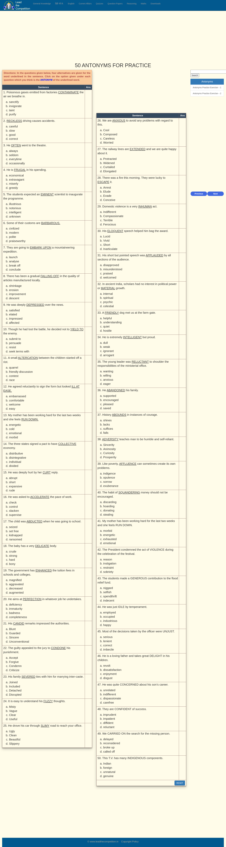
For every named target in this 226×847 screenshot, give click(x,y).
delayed (108, 739)
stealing (108, 514)
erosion (14, 290)
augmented (16, 592)
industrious (110, 620)
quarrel (13, 367)
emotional (15, 433)
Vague (13, 711)
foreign (107, 767)
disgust (107, 678)
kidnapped (15, 535)
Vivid (106, 240)
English (71, 3)
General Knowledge (42, 3)
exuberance (110, 486)
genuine (108, 776)
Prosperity (109, 457)
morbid (13, 437)
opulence (109, 477)
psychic (108, 302)
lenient (107, 641)
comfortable (16, 400)
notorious (15, 208)
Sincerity (108, 444)
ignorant (108, 351)
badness (14, 612)
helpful (107, 318)
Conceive (109, 200)
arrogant (108, 355)
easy (12, 408)
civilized (14, 228)
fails (105, 432)
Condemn (15, 666)
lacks (106, 424)
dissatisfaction (112, 669)
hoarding (109, 506)
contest (13, 376)
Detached (15, 690)
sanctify (14, 101)
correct (13, 138)
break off (14, 265)
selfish (107, 592)
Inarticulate (110, 249)
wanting (108, 371)
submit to (15, 338)
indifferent (109, 694)
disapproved (111, 265)
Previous (199, 194)
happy (107, 625)
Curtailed (109, 167)
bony (12, 563)
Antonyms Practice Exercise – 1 (207, 87)
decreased (16, 588)
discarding (110, 502)
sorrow (107, 481)
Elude (107, 191)
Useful (13, 719)
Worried (108, 142)
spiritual (108, 297)
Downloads (156, 3)
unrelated (109, 690)
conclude (15, 269)
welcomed (109, 277)
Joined (13, 682)
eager (107, 383)
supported (109, 395)
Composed (110, 134)
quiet (106, 326)
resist (12, 347)
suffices (108, 428)
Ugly (12, 731)
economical (16, 175)
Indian (107, 763)
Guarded (14, 633)
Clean (13, 735)
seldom (13, 155)
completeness (18, 617)
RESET (179, 783)
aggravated (16, 584)
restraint (108, 567)
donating (108, 510)
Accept (13, 657)
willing (107, 375)
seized (13, 527)
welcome (15, 404)
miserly (13, 183)
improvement (17, 294)
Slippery (14, 743)
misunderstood (112, 269)
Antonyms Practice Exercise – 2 (207, 93)
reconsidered (111, 743)
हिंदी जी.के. (59, 3)
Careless (109, 138)
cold (11, 429)
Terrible (108, 220)
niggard (108, 588)
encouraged (111, 400)
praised (108, 273)
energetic (15, 424)
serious (108, 637)
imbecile (108, 649)
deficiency (15, 604)
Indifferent (109, 211)
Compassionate (113, 216)
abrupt (13, 478)
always (13, 151)
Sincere (14, 637)
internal (108, 293)
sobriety (108, 571)
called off (109, 751)
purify (12, 114)
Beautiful (14, 739)
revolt (106, 665)
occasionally (17, 163)
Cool (106, 130)
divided (13, 465)
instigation (109, 563)
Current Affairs (85, 3)
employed (109, 612)
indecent (108, 600)
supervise (15, 514)
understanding (112, 322)
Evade (107, 195)
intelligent (15, 212)
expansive (15, 486)
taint (12, 110)
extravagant (16, 179)
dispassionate (112, 698)
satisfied (14, 310)
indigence (109, 473)
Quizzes (99, 3)
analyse (14, 261)
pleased (108, 404)
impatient (109, 718)
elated (13, 314)
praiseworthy (17, 241)
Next (215, 194)
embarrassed (17, 396)
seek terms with (19, 351)
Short (106, 244)
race (12, 380)
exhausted (110, 539)
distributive (16, 453)
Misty (12, 706)
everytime (15, 159)
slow (12, 130)
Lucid (106, 236)
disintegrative (17, 457)
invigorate (15, 106)
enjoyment (110, 673)
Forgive (14, 662)
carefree (108, 702)
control (13, 506)
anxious (108, 379)
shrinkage (15, 285)
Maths (143, 3)
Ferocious (109, 224)
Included (14, 686)
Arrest (107, 187)
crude (12, 551)
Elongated (109, 171)
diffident (108, 722)
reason (107, 559)
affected (14, 322)
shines (107, 420)
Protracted (110, 158)
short (12, 482)
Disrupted (15, 694)
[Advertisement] (88, 34)
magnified (15, 580)
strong (13, 555)
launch (13, 257)
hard (12, 559)
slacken (14, 510)
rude (12, 490)
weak (106, 346)
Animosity (109, 449)
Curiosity (109, 453)
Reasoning (132, 3)
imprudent (109, 714)
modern (14, 232)
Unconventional (19, 641)
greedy (13, 187)
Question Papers (114, 3)
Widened (109, 163)
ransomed (15, 539)
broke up (109, 747)
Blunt (12, 629)
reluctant (108, 727)
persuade (15, 343)
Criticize (14, 670)
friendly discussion (21, 371)
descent (14, 298)
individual (15, 461)
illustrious (15, 204)
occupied (109, 616)
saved (107, 408)
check (13, 502)
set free (14, 531)
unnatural (109, 771)
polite (12, 236)
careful (13, 126)
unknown (15, 216)
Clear (12, 715)
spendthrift (110, 596)
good (12, 134)
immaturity (15, 608)
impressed (15, 318)
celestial (108, 306)
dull (105, 342)
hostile (107, 330)
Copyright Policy (130, 841)
